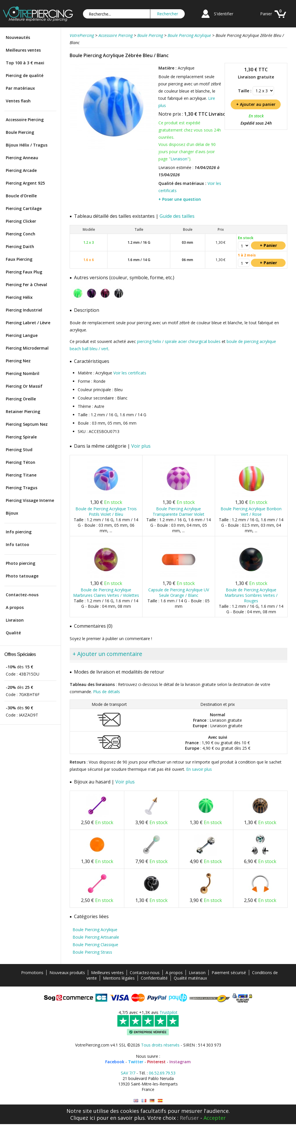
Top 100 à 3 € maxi (25, 62)
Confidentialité (154, 978)
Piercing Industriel (24, 310)
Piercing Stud (19, 449)
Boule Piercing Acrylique (95, 929)
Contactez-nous (22, 594)
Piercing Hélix (19, 297)
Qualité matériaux (190, 978)
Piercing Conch (20, 234)
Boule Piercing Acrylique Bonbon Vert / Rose (251, 511)
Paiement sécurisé (229, 972)
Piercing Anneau (22, 157)
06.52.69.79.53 (162, 1073)
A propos (15, 607)
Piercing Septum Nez (27, 424)
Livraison (15, 620)
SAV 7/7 (128, 1073)
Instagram (180, 1061)
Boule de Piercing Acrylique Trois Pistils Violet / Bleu (106, 511)
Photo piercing (20, 563)
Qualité (13, 632)
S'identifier (223, 13)
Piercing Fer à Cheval (26, 284)
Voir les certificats (129, 373)
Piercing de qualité (24, 75)
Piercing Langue (22, 335)
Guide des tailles (177, 216)
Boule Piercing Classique (95, 944)
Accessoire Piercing (25, 119)
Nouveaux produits (67, 972)
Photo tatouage (22, 576)
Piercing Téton (20, 462)
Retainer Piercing (23, 411)
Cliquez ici (82, 1117)
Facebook (114, 1061)
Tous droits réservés (160, 1045)
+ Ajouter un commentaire (107, 654)
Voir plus (141, 446)
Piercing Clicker (21, 221)
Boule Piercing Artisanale (96, 937)
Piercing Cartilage (24, 208)
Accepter (215, 1117)
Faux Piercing (19, 259)
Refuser (189, 1117)
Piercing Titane (21, 475)
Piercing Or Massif (24, 386)
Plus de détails (106, 691)
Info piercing (19, 532)
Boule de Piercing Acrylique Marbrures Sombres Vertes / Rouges (251, 595)
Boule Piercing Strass (92, 952)
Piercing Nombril (22, 373)
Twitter (135, 1061)
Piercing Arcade (21, 170)
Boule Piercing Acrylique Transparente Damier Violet (178, 511)
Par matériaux (20, 88)
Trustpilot (168, 1012)
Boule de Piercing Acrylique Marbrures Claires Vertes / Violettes (106, 592)
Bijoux (12, 513)
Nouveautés (18, 37)
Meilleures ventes (23, 50)
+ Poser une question (179, 199)
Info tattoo (17, 544)
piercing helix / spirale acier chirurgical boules (179, 341)
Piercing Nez (18, 360)
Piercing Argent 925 (25, 183)
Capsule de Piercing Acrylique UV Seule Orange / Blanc (178, 592)
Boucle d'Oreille (21, 195)
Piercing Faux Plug (24, 272)
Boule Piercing (20, 132)
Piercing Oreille (21, 399)
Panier (266, 13)
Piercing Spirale (21, 437)
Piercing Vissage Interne (30, 500)
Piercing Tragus (21, 487)
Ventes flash (18, 101)
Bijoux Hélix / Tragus (26, 145)
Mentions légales (119, 978)
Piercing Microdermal (27, 348)
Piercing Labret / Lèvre (28, 322)
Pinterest (156, 1061)
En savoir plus (199, 769)
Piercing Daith (20, 246)
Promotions (32, 972)
